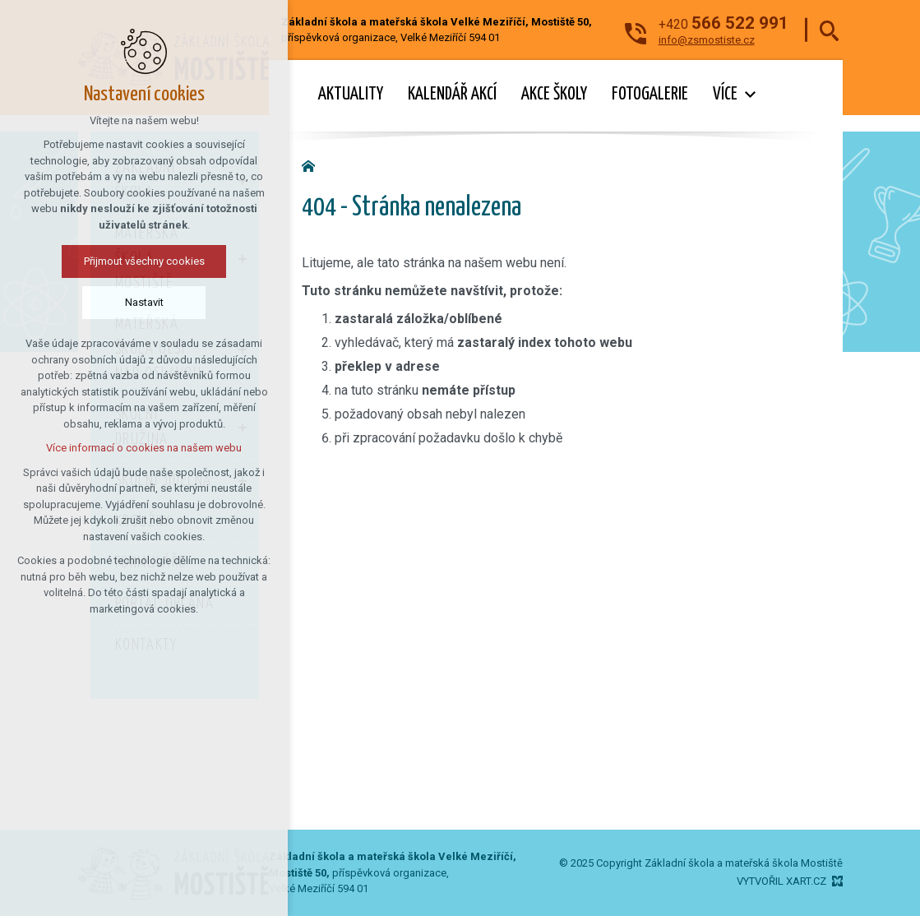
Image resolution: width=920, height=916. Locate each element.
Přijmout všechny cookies (99, 261)
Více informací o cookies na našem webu (98, 448)
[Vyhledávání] (829, 30)
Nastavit (99, 302)
